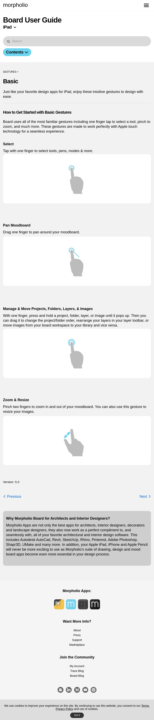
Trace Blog (77, 671)
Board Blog (77, 675)
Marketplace (77, 644)
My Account (77, 666)
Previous (12, 496)
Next (145, 496)
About (77, 630)
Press (77, 635)
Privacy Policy (64, 709)
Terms (145, 705)
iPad (7, 27)
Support (77, 640)
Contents (17, 52)
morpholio (15, 5)
